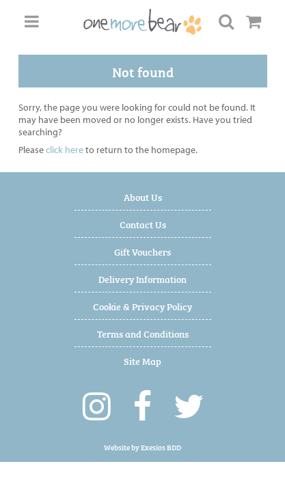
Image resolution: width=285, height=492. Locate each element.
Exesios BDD (161, 447)
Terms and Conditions (143, 333)
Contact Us (143, 224)
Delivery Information (142, 278)
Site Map (142, 360)
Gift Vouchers (142, 251)
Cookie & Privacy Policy (142, 306)
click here (64, 150)
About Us (143, 196)
